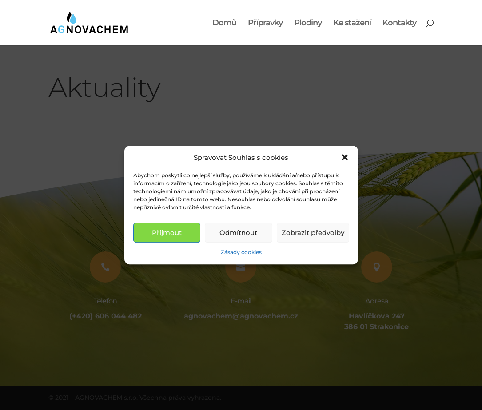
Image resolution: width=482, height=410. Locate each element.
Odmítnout (238, 232)
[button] (344, 157)
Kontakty (399, 24)
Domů (224, 24)
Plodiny (308, 24)
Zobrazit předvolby (313, 232)
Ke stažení (352, 24)
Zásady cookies (241, 252)
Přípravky (265, 24)
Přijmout (167, 232)
